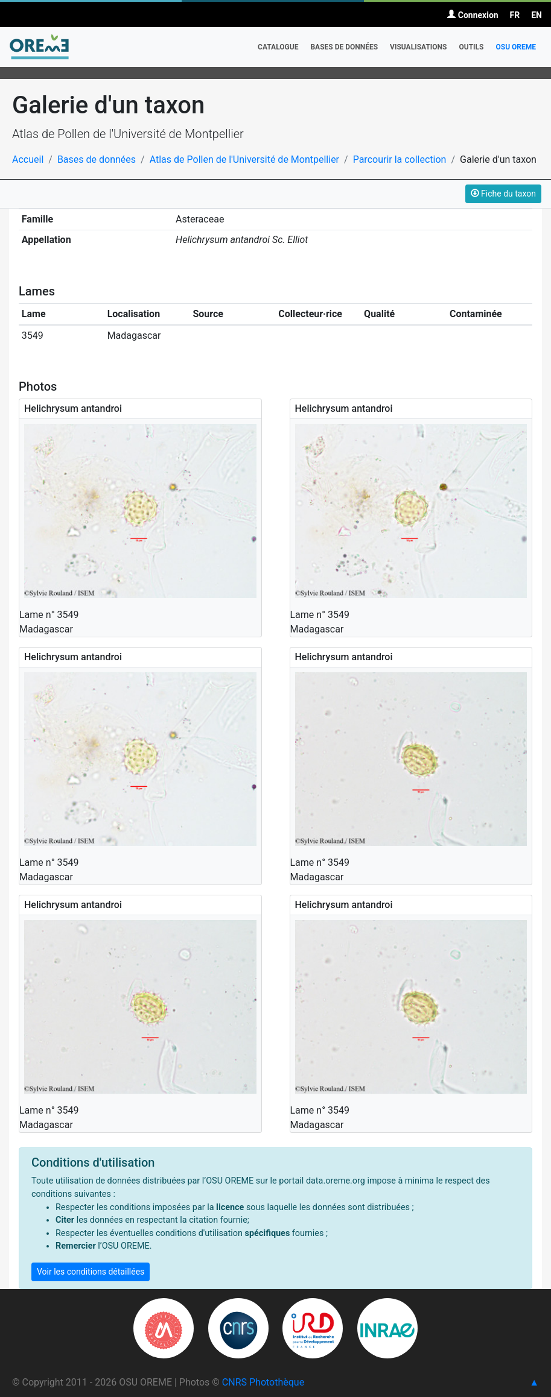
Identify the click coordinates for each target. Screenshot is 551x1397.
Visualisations (418, 47)
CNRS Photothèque (263, 1382)
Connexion (472, 15)
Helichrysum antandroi (73, 408)
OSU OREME (515, 47)
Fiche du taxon (503, 193)
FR (515, 15)
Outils (471, 47)
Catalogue (278, 47)
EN (536, 15)
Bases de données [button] (344, 47)
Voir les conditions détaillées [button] (90, 1271)
